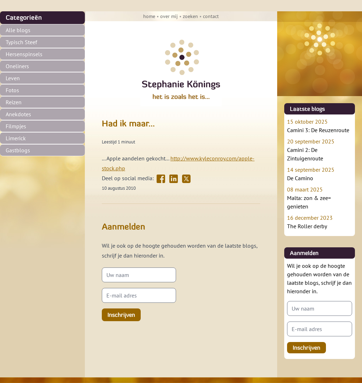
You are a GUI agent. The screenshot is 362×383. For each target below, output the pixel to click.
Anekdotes (18, 114)
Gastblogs (18, 150)
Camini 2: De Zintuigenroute (319, 149)
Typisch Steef (21, 42)
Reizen (14, 102)
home (149, 16)
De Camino (319, 173)
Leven (13, 78)
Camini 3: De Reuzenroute (319, 125)
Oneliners (17, 66)
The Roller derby (319, 221)
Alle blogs (18, 30)
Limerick (16, 138)
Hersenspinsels (24, 54)
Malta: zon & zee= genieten (319, 197)
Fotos (12, 90)
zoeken (190, 16)
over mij (169, 16)
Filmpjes (16, 126)
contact (211, 16)
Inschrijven (121, 314)
